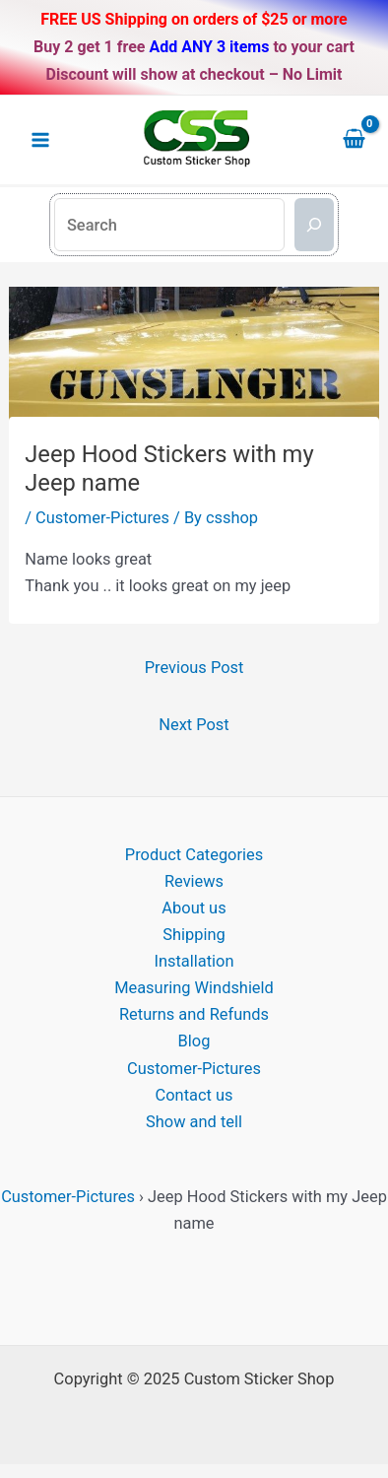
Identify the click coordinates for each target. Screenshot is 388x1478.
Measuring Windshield (194, 987)
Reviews (194, 881)
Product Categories (194, 854)
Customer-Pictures (102, 517)
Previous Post (194, 667)
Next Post (193, 724)
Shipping (193, 934)
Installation (194, 961)
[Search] (314, 224)
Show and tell (194, 1121)
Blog (194, 1041)
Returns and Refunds (194, 1014)
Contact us (194, 1095)
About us (194, 908)
